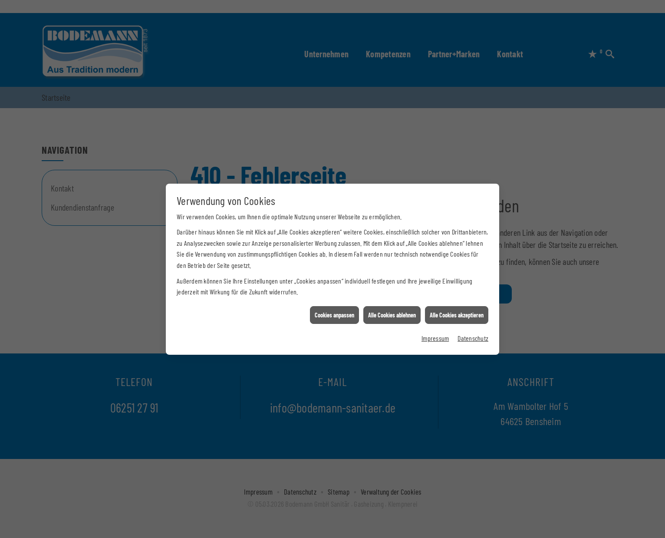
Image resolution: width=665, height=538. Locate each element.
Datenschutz (473, 335)
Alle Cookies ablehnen (392, 312)
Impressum (435, 335)
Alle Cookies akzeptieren (457, 312)
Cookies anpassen (334, 312)
